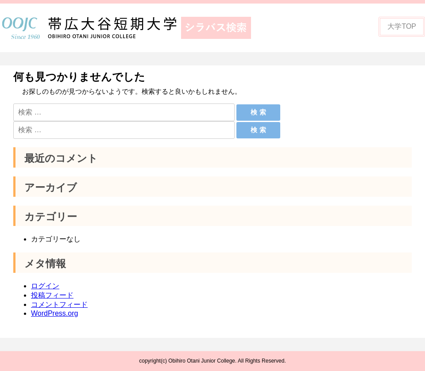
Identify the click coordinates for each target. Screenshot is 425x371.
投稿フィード (52, 295)
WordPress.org (54, 313)
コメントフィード (59, 304)
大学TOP (401, 26)
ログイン (45, 286)
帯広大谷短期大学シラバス (133, 28)
